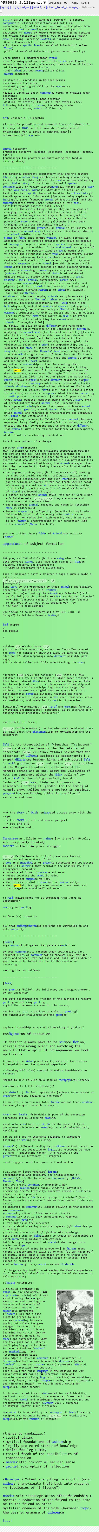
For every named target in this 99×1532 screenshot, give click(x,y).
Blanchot (8, 1182)
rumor (62, 306)
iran (58, 180)
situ (77, 1364)
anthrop (8, 203)
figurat (14, 1034)
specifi (27, 45)
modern (8, 846)
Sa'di (6, 744)
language (42, 1371)
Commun (58, 1178)
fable (22, 237)
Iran (37, 45)
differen (28, 293)
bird (5, 624)
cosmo (39, 70)
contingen (9, 186)
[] (37, 7)
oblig (37, 1235)
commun (45, 92)
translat (56, 1102)
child (14, 183)
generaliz (11, 1295)
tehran (75, 193)
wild (16, 190)
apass (6, 1292)
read (10, 897)
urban (17, 70)
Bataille (23, 1115)
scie (62, 1042)
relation (9, 280)
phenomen (39, 731)
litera (35, 681)
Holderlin (45, 39)
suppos (30, 878)
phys (26, 862)
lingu (51, 1149)
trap (58, 596)
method (38, 1348)
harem (52, 1172)
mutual (8, 73)
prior (45, 344)
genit (17, 370)
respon (22, 263)
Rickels (8, 942)
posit (33, 380)
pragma (8, 793)
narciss (11, 1462)
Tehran (40, 299)
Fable (42, 533)
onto (29, 406)
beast (57, 351)
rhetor (56, 273)
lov (45, 390)
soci (61, 250)
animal (7, 148)
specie (72, 183)
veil (46, 485)
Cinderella (67, 1264)
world (23, 1399)
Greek (62, 61)
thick (58, 774)
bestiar (52, 615)
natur (27, 32)
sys (31, 135)
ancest (42, 1264)
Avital (6, 39)
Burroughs (12, 1480)
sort (8, 862)
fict (5, 105)
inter (20, 447)
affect (61, 289)
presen (41, 228)
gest (86, 380)
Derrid (45, 1124)
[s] (4, 7)
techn (7, 306)
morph (32, 925)
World (53, 58)
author (57, 1442)
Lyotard (8, 1146)
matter (40, 1364)
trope (6, 1339)
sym (59, 86)
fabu (5, 177)
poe (20, 29)
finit (5, 118)
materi (38, 286)
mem (51, 257)
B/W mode (88, 7)
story (35, 177)
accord (85, 393)
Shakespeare (10, 838)
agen (26, 409)
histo (85, 193)
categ (60, 558)
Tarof (8, 48)
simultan (21, 386)
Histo (63, 309)
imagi (53, 593)
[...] (7, 20)
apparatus (11, 544)
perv (24, 1220)
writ (11, 763)
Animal (57, 533)
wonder (51, 237)
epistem (9, 312)
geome (11, 1466)
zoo (76, 203)
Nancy (19, 1182)
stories (49, 199)
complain (9, 23)
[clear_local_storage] (62, 7)
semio (30, 693)
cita (27, 1092)
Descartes (45, 351)
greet (34, 29)
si (63, 319)
